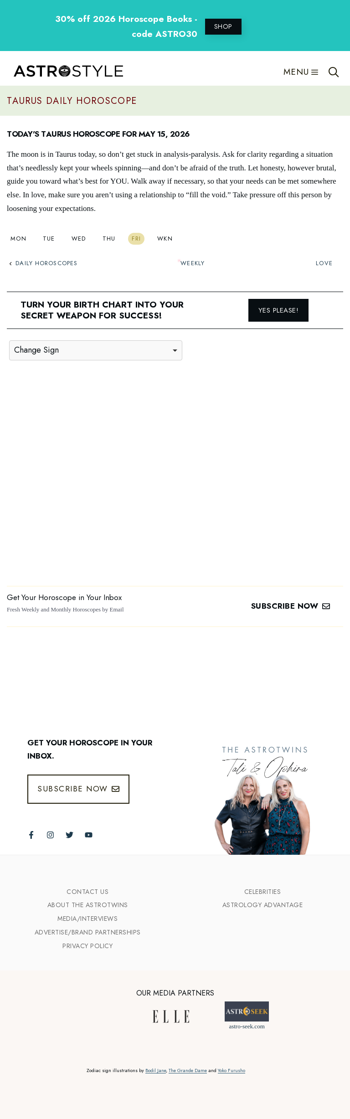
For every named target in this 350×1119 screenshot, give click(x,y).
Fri (136, 238)
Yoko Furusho (231, 1070)
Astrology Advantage (262, 904)
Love (324, 263)
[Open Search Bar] (333, 72)
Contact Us (87, 891)
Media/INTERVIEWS (87, 918)
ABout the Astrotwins (87, 904)
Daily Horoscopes (43, 263)
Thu (109, 238)
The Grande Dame (188, 1070)
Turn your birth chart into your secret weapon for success (102, 310)
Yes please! (278, 310)
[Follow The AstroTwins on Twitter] (69, 835)
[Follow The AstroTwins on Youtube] (89, 835)
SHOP (223, 26)
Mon (18, 238)
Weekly (192, 263)
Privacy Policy (87, 945)
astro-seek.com (246, 1026)
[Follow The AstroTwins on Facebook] (31, 835)
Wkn (165, 238)
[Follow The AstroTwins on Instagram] (50, 835)
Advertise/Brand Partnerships (88, 932)
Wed (79, 238)
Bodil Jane (155, 1070)
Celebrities (262, 891)
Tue (49, 238)
